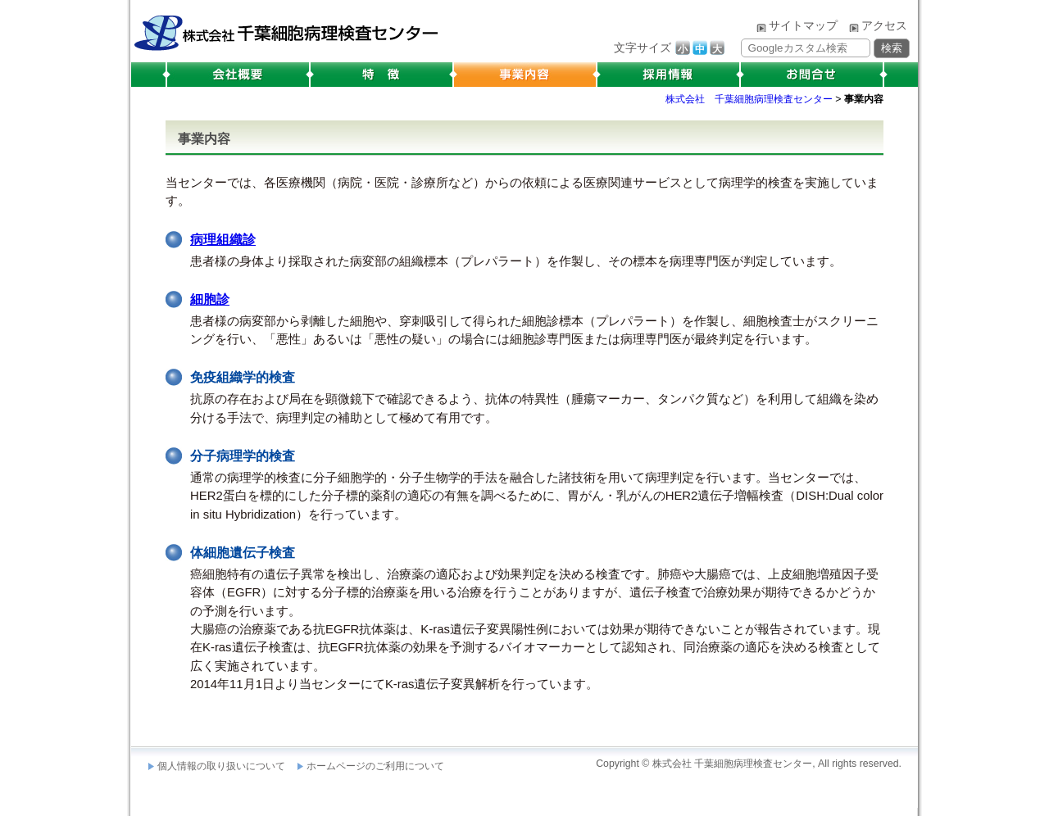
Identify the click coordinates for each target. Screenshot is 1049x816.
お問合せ (814, 74)
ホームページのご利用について (375, 766)
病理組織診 (223, 240)
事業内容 (525, 74)
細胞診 (209, 299)
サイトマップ (803, 26)
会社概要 (236, 74)
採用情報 (668, 74)
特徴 (381, 74)
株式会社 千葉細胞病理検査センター (284, 28)
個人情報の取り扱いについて (221, 766)
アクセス (884, 26)
